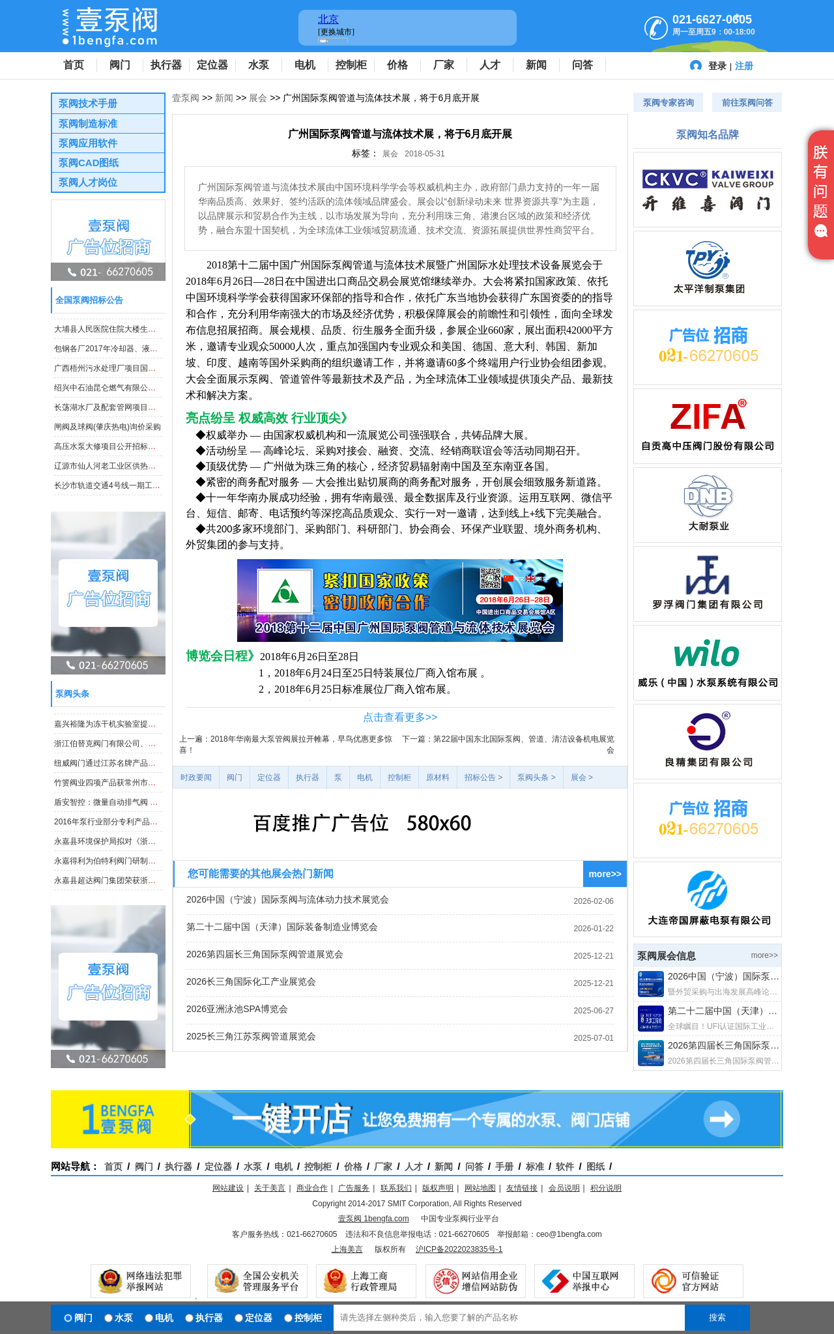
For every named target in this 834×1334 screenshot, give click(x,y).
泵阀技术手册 (88, 103)
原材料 (438, 777)
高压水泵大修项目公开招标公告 (109, 454)
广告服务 (353, 1188)
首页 (73, 64)
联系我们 (396, 1188)
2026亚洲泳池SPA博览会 (237, 1009)
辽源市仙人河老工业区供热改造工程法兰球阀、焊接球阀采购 (159, 473)
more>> (605, 874)
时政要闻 (196, 777)
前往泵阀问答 (747, 103)
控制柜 (351, 64)
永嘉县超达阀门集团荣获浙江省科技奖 (120, 712)
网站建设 (228, 1188)
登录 (717, 66)
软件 (565, 1166)
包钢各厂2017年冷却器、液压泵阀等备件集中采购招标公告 (156, 356)
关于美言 (269, 1188)
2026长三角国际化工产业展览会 (251, 981)
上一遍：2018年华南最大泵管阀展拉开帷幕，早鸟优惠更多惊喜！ (285, 744)
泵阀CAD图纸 (89, 162)
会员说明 (564, 1188)
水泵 (258, 64)
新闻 (536, 64)
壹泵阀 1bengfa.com (373, 1218)
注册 (744, 66)
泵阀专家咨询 (668, 103)
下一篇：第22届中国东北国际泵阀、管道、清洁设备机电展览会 (508, 744)
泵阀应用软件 (88, 143)
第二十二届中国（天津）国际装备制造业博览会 (282, 926)
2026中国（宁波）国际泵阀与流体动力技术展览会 (287, 899)
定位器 (212, 64)
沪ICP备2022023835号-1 (459, 1249)
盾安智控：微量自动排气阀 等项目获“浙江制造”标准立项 (151, 810)
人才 (490, 64)
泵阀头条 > (536, 777)
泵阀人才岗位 (88, 182)
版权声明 (437, 1188)
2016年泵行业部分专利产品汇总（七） (121, 829)
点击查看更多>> (400, 717)
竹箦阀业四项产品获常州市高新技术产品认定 (132, 790)
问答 (582, 64)
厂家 (443, 64)
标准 (535, 1166)
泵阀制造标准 (88, 123)
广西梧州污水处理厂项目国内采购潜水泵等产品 (136, 376)
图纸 (595, 1166)
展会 (258, 98)
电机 (305, 64)
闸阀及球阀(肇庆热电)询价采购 (107, 434)
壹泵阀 (185, 98)
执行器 (166, 64)
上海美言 (347, 1249)
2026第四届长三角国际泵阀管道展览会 (264, 954)
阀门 (119, 64)
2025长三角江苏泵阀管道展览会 (251, 1036)
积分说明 (606, 1188)
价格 (397, 64)
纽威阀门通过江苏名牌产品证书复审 (116, 771)
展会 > (582, 777)
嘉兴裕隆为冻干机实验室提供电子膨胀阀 (124, 731)
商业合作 (312, 1188)
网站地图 (480, 1188)
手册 (504, 1166)
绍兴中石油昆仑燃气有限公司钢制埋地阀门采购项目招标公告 (159, 395)
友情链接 (522, 1188)
